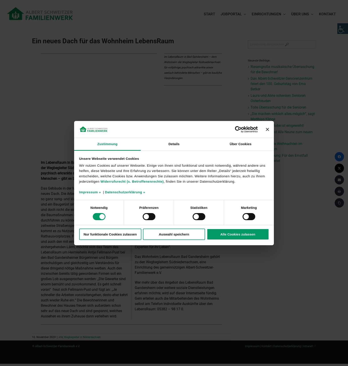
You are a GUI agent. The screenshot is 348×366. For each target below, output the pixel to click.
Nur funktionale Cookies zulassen (110, 234)
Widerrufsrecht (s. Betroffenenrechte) (132, 181)
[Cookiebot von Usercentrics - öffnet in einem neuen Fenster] (238, 129)
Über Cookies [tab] (240, 144)
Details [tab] (174, 144)
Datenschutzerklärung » (125, 192)
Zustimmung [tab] (107, 144)
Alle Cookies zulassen (237, 234)
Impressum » (90, 192)
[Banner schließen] (267, 129)
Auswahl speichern (174, 234)
